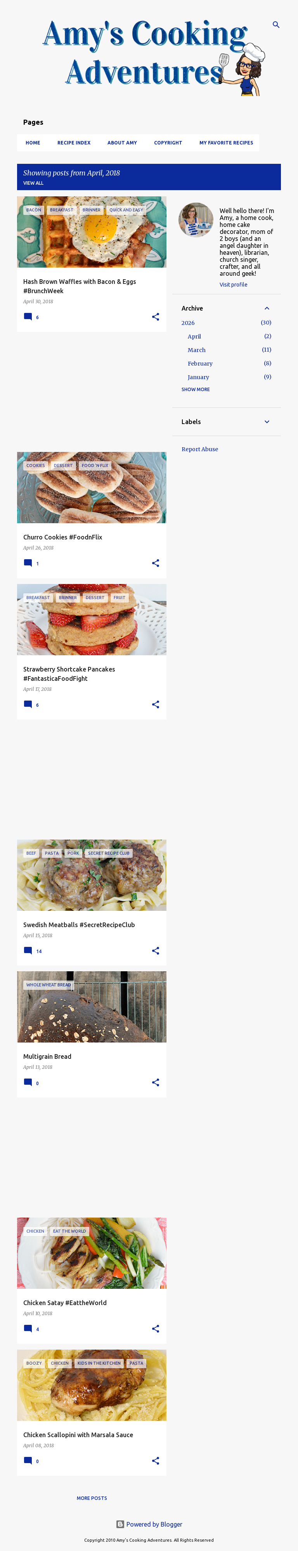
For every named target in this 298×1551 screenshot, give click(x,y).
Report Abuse (200, 449)
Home (30, 142)
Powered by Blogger (149, 1524)
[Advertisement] (89, 392)
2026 (188, 322)
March (197, 350)
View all (33, 183)
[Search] (276, 24)
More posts (92, 1498)
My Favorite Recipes (224, 142)
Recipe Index (71, 142)
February (200, 363)
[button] (155, 317)
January (198, 377)
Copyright (166, 142)
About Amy (120, 142)
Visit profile (234, 285)
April (194, 336)
